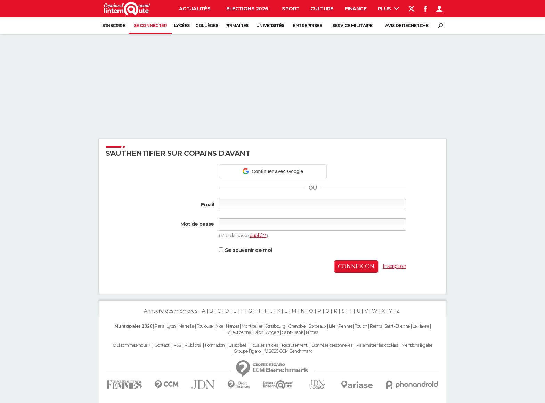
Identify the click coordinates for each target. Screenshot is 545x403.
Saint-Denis (292, 332)
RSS (177, 345)
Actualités (194, 9)
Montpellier (252, 326)
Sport (290, 9)
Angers (272, 332)
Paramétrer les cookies (377, 345)
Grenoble (297, 326)
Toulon (361, 326)
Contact (161, 345)
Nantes (232, 326)
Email (207, 205)
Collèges (206, 25)
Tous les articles (264, 345)
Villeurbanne (239, 332)
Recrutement (295, 345)
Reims (376, 326)
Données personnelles (331, 345)
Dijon (258, 332)
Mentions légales (417, 345)
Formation (215, 345)
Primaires (237, 25)
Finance (355, 9)
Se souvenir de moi (245, 250)
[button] (273, 171)
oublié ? (258, 235)
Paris (159, 326)
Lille (332, 326)
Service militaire (352, 25)
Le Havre (421, 326)
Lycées (182, 25)
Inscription (394, 266)
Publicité (193, 345)
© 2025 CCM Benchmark (288, 351)
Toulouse (205, 326)
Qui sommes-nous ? (131, 345)
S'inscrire (113, 25)
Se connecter (150, 25)
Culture (321, 9)
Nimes (312, 332)
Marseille (186, 326)
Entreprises (307, 25)
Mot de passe (197, 224)
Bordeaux (317, 326)
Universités (270, 25)
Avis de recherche (406, 25)
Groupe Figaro (247, 351)
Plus (388, 9)
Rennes (345, 326)
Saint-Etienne (397, 326)
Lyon (171, 326)
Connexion (356, 266)
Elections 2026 (247, 9)
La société (237, 345)
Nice (219, 326)
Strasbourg (275, 326)
